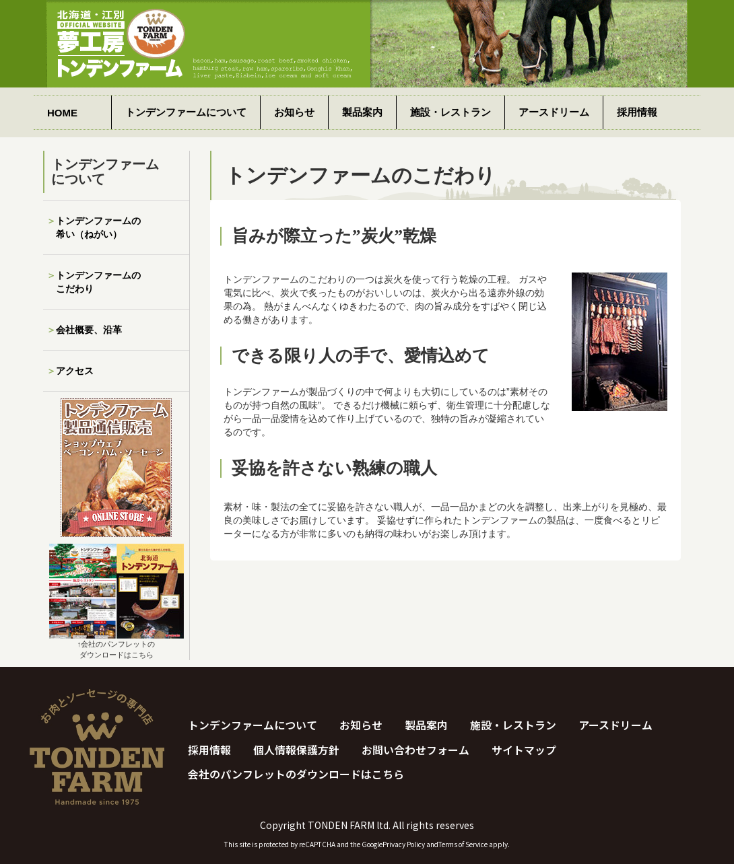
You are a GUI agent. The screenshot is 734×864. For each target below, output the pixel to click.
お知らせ (294, 112)
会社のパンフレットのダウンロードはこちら (296, 775)
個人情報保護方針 (296, 750)
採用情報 (637, 112)
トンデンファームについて (185, 112)
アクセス (75, 370)
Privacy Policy (403, 844)
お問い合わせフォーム (415, 750)
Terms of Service (463, 844)
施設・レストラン (450, 112)
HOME (62, 112)
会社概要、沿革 (89, 329)
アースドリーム (554, 112)
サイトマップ (524, 750)
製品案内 (362, 112)
